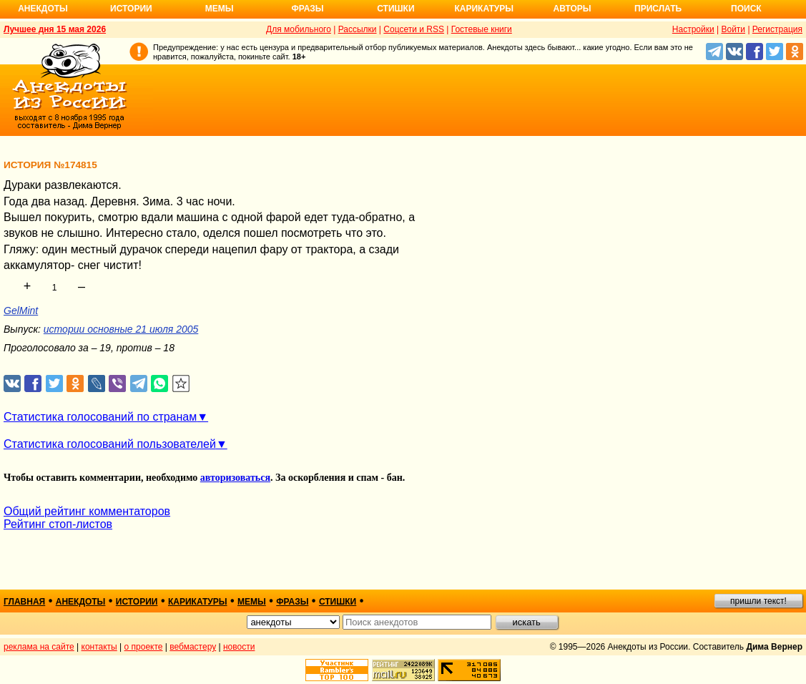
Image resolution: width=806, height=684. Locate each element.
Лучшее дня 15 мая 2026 (55, 29)
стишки (337, 602)
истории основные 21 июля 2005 (121, 329)
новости (239, 647)
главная (24, 602)
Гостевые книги (481, 29)
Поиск (746, 9)
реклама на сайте (39, 647)
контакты (99, 647)
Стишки (395, 9)
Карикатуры (483, 9)
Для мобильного (298, 29)
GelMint (21, 310)
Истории (131, 9)
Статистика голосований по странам (100, 417)
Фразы (307, 9)
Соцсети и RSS (413, 29)
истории (137, 602)
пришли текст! (758, 601)
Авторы (572, 9)
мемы (251, 602)
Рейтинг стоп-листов (58, 524)
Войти (733, 29)
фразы (292, 602)
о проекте (143, 647)
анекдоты (81, 602)
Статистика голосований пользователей (110, 444)
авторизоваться (235, 477)
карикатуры (197, 602)
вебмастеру (192, 647)
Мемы (219, 9)
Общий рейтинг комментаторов (87, 511)
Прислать (658, 9)
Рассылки (357, 29)
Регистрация (777, 29)
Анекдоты (43, 9)
